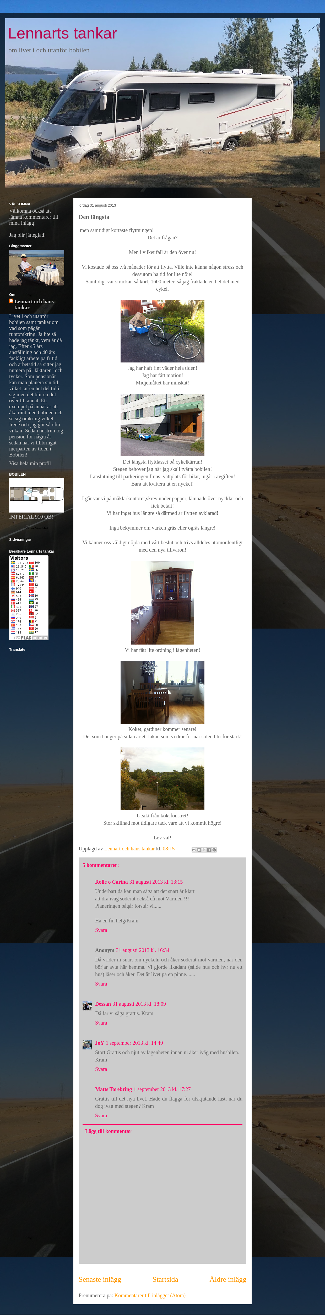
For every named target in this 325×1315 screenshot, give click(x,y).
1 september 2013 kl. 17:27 (162, 1089)
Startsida (165, 1279)
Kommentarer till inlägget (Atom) (150, 1295)
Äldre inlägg (227, 1279)
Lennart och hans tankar (34, 304)
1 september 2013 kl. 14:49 (134, 1043)
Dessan (103, 1004)
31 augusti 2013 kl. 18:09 (139, 1004)
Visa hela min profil (30, 463)
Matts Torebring (113, 1089)
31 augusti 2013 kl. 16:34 (142, 950)
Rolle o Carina (111, 882)
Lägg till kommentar (108, 1131)
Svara (101, 930)
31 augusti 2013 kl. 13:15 (156, 882)
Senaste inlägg (100, 1279)
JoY (99, 1043)
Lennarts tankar (62, 33)
